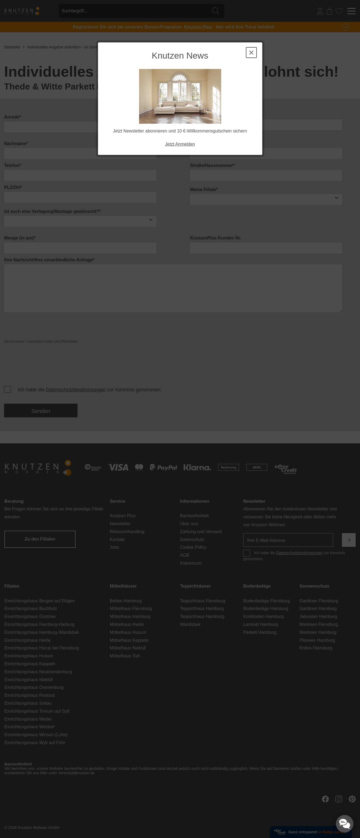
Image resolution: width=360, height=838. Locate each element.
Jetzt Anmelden (180, 144)
